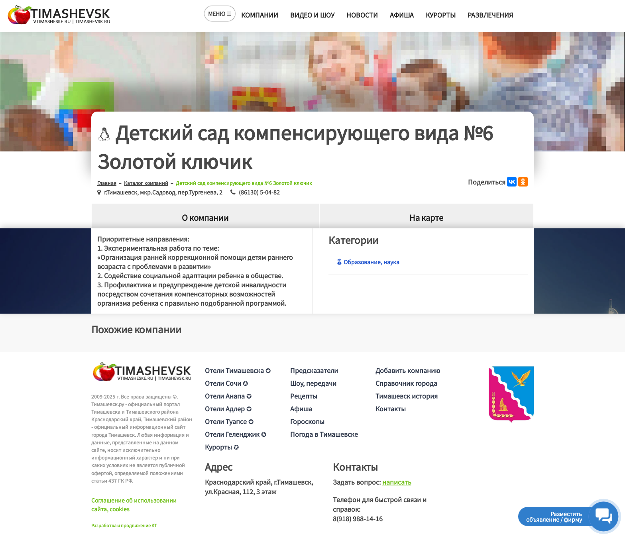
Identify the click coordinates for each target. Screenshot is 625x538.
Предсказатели (314, 370)
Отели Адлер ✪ (228, 408)
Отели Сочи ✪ (226, 383)
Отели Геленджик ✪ (235, 434)
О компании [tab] (205, 217)
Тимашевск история (406, 396)
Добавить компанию (407, 370)
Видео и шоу (312, 15)
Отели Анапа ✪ (228, 396)
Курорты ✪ (222, 447)
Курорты (441, 15)
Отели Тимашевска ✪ (238, 370)
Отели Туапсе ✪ (229, 421)
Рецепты (303, 396)
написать (396, 482)
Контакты (390, 408)
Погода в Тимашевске (324, 434)
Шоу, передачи (313, 383)
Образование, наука (367, 262)
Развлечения (490, 15)
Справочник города (406, 383)
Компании (259, 15)
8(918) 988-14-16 (358, 518)
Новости (362, 15)
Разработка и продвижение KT (124, 525)
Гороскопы (307, 421)
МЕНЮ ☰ (220, 14)
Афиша (402, 15)
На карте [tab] (426, 217)
